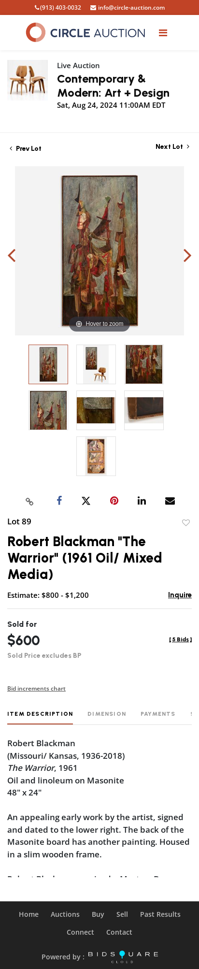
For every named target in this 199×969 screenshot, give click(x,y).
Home (29, 914)
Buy (98, 914)
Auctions (65, 914)
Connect (80, 932)
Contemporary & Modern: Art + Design (113, 86)
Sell (122, 914)
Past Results (160, 914)
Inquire (180, 595)
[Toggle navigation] (163, 32)
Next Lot (172, 147)
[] (180, 639)
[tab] (40, 717)
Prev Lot (26, 149)
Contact (119, 932)
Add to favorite (186, 523)
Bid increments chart (36, 688)
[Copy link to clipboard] (30, 501)
